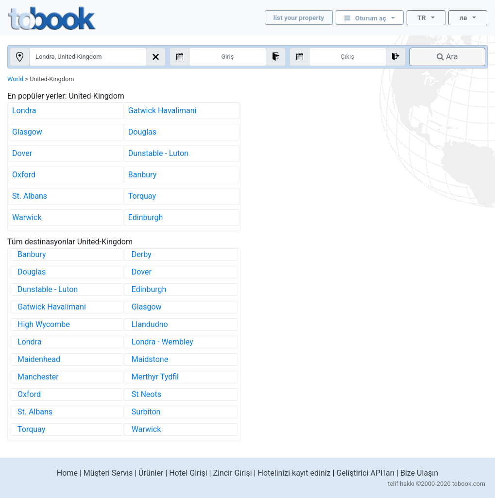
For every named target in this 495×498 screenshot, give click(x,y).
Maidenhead (38, 359)
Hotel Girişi (188, 473)
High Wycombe (43, 324)
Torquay (142, 196)
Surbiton (146, 411)
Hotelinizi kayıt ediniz (293, 473)
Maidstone (150, 359)
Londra (24, 110)
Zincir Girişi (232, 473)
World (15, 79)
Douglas (142, 132)
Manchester (38, 376)
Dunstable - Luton (158, 153)
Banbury (142, 174)
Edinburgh (145, 217)
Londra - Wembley (162, 341)
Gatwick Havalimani (162, 110)
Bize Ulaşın (419, 473)
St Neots (146, 394)
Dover (22, 153)
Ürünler (150, 473)
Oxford (23, 174)
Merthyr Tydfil (155, 376)
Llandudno (150, 324)
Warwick (27, 217)
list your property (298, 17)
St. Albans (29, 196)
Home (67, 473)
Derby (142, 254)
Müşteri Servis (108, 473)
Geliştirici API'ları (365, 473)
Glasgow (27, 132)
